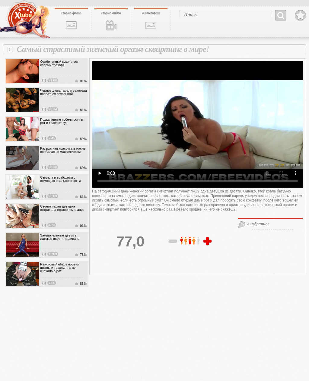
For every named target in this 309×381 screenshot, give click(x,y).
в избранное (258, 224)
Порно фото (71, 13)
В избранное (300, 15)
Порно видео (111, 13)
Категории (151, 13)
